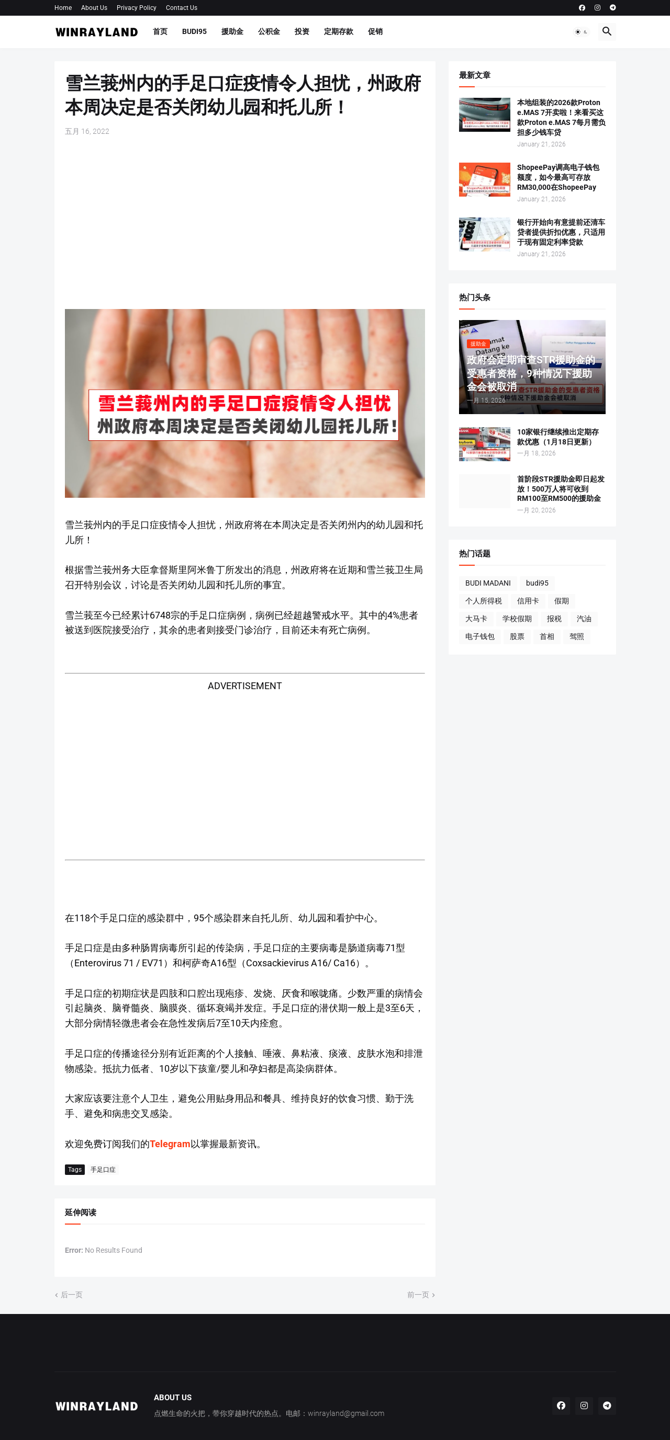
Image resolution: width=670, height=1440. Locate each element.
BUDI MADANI (488, 583)
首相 (547, 636)
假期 (561, 601)
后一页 (72, 1294)
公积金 (269, 31)
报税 (554, 618)
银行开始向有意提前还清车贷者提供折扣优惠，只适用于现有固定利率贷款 (561, 232)
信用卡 (528, 601)
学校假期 (517, 618)
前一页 (418, 1294)
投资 (302, 31)
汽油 (584, 618)
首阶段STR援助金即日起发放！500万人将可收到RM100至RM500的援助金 (561, 489)
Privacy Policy (137, 8)
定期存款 (338, 31)
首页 (160, 31)
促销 (375, 31)
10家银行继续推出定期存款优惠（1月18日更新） (558, 437)
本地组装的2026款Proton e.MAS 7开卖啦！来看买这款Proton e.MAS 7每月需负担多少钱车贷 (561, 117)
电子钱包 (480, 636)
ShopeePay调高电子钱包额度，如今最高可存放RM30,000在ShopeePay (558, 177)
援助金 (232, 31)
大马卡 (476, 618)
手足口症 (103, 1169)
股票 (517, 636)
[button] (581, 32)
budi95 (537, 583)
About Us (94, 8)
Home (63, 8)
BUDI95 (194, 31)
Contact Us (181, 8)
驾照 (577, 636)
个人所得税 (483, 601)
